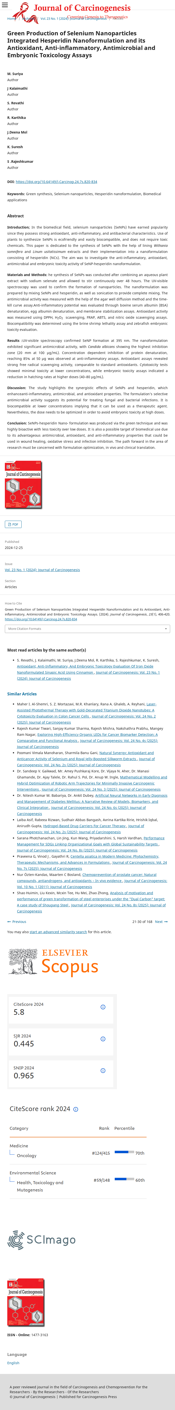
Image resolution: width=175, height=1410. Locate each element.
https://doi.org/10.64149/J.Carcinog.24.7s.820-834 (56, 181)
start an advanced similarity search (58, 932)
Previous (19, 921)
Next (159, 921)
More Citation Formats (24, 628)
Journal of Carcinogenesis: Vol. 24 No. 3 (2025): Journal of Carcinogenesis (101, 789)
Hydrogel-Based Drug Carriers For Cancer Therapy (84, 826)
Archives (28, 18)
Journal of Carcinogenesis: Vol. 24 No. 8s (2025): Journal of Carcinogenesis (77, 850)
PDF (15, 524)
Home (11, 18)
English (13, 1363)
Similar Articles (22, 694)
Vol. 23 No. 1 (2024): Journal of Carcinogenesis (74, 18)
